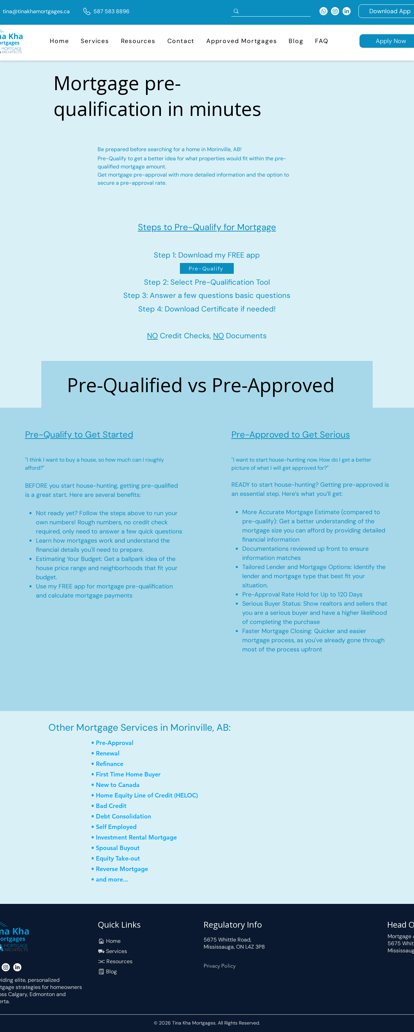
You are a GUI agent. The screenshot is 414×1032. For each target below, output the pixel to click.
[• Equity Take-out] (123, 858)
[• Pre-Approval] (115, 743)
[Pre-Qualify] (207, 268)
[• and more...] (127, 879)
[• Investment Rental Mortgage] (136, 837)
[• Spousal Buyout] (132, 848)
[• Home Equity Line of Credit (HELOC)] (149, 795)
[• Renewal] (115, 753)
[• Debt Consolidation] (127, 816)
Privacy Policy (219, 966)
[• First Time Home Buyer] (132, 774)
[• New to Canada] (123, 785)
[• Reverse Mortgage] (123, 869)
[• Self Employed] (115, 827)
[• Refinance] (115, 764)
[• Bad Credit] (115, 806)
